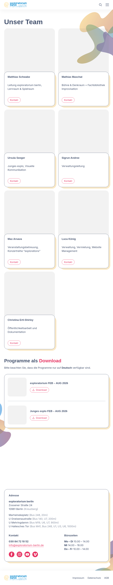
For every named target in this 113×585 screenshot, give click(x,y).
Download (39, 390)
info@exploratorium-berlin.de (26, 545)
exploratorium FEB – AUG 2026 (49, 383)
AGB (106, 577)
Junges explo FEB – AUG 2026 (48, 411)
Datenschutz (94, 577)
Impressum (78, 577)
